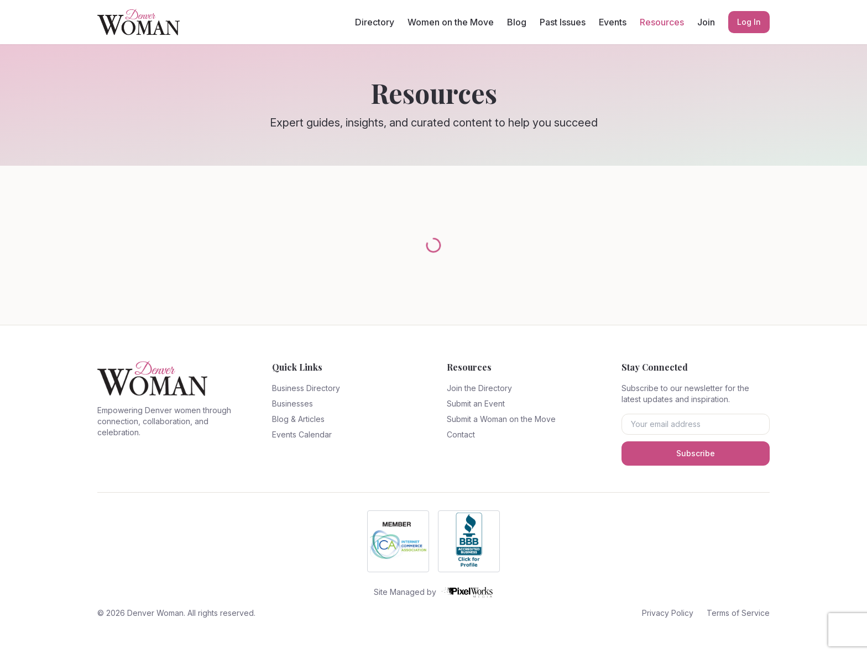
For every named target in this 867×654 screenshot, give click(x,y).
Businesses (292, 403)
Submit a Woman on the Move (501, 419)
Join (706, 22)
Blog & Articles (298, 419)
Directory (374, 22)
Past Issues (563, 22)
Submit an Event (476, 403)
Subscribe (695, 453)
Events (612, 22)
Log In (749, 22)
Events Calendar (302, 434)
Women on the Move (451, 22)
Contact (461, 434)
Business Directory (306, 388)
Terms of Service (738, 613)
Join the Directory (479, 388)
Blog (516, 22)
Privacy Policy (667, 613)
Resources (662, 22)
